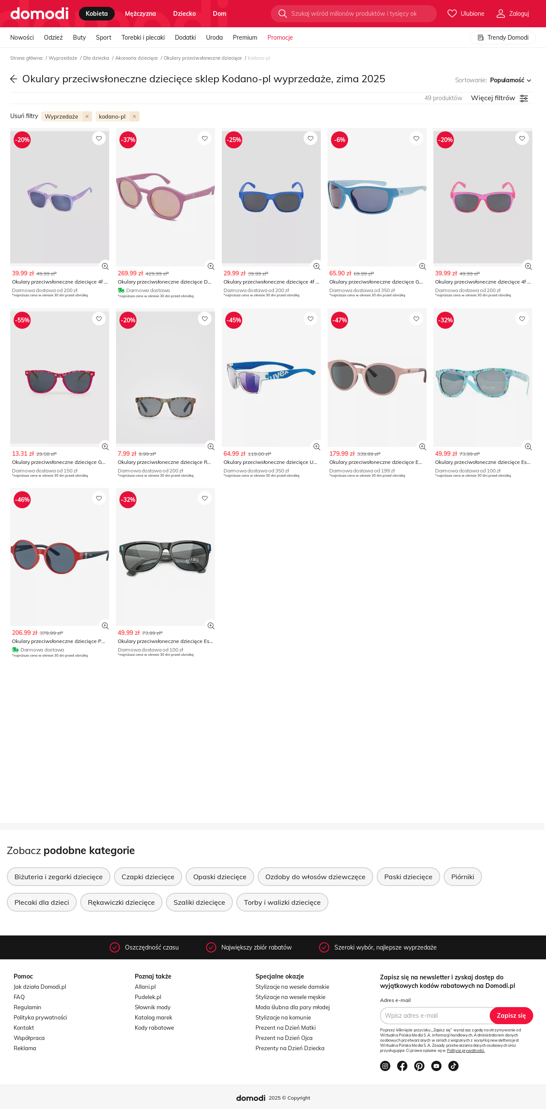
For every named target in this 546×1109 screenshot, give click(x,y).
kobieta (97, 13)
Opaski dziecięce (220, 876)
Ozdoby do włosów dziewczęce (315, 876)
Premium (245, 37)
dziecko (184, 13)
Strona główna (27, 58)
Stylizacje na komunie (283, 1017)
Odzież (53, 37)
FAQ (19, 996)
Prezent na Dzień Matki (286, 1027)
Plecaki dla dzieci (42, 902)
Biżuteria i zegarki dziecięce (59, 876)
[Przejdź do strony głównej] (39, 13)
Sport (103, 37)
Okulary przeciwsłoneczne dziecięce (203, 58)
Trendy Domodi (503, 37)
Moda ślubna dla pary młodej (293, 1007)
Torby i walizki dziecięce (282, 902)
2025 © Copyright (289, 1098)
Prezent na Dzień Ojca (284, 1037)
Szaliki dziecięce (199, 902)
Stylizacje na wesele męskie (290, 996)
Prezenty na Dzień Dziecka (290, 1048)
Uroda (214, 37)
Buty (79, 37)
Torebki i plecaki (143, 37)
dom (220, 13)
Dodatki (185, 37)
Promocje (280, 37)
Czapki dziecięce (148, 876)
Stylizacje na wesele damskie (292, 986)
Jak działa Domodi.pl (40, 986)
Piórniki (462, 876)
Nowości (22, 37)
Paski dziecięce (408, 876)
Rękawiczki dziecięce (121, 902)
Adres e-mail (395, 1000)
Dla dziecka (96, 58)
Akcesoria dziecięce (137, 58)
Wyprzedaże (63, 58)
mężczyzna (140, 13)
